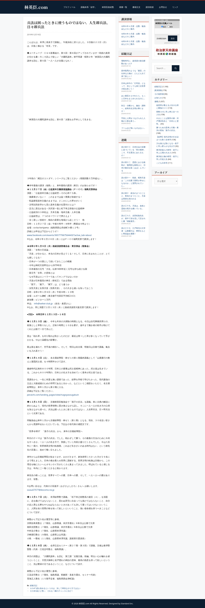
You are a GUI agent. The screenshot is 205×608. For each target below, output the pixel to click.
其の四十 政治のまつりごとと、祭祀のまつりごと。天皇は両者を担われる (133, 196)
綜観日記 (33, 585)
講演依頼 (150, 7)
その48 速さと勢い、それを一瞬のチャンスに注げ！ (51, 591)
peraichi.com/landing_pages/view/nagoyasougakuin (53, 394)
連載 (156, 101)
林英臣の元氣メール (163, 23)
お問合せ (163, 7)
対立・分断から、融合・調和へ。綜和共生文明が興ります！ (133, 108)
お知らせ (158, 97)
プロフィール (69, 7)
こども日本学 (161, 163)
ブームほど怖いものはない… (133, 128)
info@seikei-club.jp (43, 303)
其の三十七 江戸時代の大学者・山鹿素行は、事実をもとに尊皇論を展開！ (133, 231)
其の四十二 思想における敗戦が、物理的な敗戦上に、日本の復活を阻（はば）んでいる (133, 166)
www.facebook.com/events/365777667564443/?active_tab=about (59, 235)
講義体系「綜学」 (89, 7)
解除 (170, 27)
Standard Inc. (127, 603)
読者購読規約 (161, 38)
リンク (175, 7)
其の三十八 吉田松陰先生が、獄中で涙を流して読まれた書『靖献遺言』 (133, 218)
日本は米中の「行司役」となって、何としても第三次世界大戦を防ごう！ (133, 86)
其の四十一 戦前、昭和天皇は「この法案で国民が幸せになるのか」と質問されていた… (133, 181)
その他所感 (159, 94)
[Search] (175, 68)
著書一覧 (123, 7)
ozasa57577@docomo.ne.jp (40, 489)
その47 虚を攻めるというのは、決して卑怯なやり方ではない (55, 588)
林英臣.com (36, 7)
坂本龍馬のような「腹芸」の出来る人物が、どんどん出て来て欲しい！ (133, 73)
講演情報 (158, 90)
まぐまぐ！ (175, 43)
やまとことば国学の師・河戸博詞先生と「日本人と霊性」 (167, 121)
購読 (163, 27)
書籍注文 (136, 7)
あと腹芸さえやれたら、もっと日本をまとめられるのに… (133, 97)
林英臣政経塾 (108, 7)
